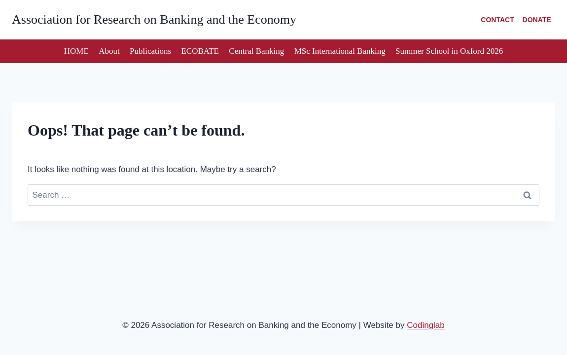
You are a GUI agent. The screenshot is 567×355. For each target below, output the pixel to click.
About (109, 51)
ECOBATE (200, 51)
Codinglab (426, 325)
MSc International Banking (340, 51)
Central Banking (256, 51)
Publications (150, 51)
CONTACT (497, 20)
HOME (76, 51)
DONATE (537, 20)
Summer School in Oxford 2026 (449, 51)
